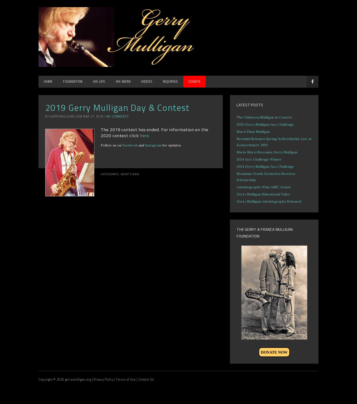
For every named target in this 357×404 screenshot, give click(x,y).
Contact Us (146, 379)
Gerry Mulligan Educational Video (263, 194)
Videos (146, 81)
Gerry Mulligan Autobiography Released (269, 201)
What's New (130, 174)
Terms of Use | (127, 379)
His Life (99, 81)
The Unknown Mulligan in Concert (264, 117)
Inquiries (170, 81)
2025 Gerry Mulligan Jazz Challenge (265, 124)
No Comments (117, 116)
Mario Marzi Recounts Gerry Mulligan (267, 152)
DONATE (195, 81)
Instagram (153, 145)
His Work (123, 81)
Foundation (73, 81)
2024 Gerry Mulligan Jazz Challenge (265, 166)
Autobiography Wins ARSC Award (263, 187)
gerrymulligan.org (78, 379)
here (144, 135)
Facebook (130, 145)
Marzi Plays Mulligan (253, 131)
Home (48, 81)
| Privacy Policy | (104, 379)
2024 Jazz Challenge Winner (259, 159)
